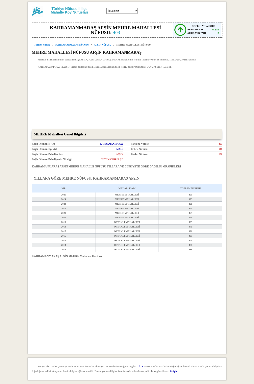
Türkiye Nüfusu (42, 44)
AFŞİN (119, 149)
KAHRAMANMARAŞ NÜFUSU (72, 44)
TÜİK (140, 366)
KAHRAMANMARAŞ (111, 143)
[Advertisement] (127, 99)
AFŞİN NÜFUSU (102, 44)
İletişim (174, 371)
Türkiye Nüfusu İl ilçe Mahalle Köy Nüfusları (69, 10)
